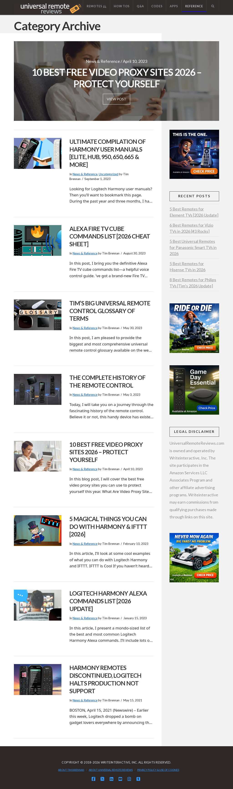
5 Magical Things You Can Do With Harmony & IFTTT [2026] (108, 526)
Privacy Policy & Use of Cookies (158, 769)
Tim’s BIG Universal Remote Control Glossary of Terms (109, 310)
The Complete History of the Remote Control (107, 381)
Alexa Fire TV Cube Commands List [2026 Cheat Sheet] (109, 236)
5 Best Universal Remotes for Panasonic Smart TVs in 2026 (193, 247)
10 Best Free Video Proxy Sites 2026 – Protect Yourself (106, 452)
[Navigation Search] (213, 5)
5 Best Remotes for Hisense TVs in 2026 (187, 266)
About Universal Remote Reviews (111, 769)
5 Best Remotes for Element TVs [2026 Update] (194, 212)
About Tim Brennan (71, 769)
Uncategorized (108, 174)
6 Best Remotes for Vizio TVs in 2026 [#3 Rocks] (191, 228)
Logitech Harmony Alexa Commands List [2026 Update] (108, 601)
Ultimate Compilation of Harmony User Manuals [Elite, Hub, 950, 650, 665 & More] (107, 153)
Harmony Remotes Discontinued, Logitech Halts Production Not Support (105, 679)
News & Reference (85, 174)
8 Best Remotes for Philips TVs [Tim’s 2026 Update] (193, 282)
